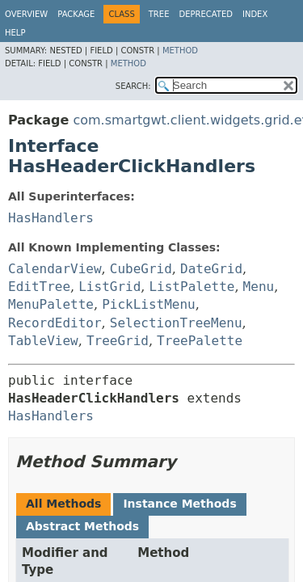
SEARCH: (133, 86)
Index (254, 14)
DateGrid (211, 268)
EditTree (39, 286)
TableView (43, 340)
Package (76, 14)
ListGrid (109, 286)
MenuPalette (51, 304)
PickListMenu (149, 304)
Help (15, 32)
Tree (159, 14)
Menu (259, 286)
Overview (26, 14)
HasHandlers (51, 218)
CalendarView (55, 268)
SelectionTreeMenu (176, 323)
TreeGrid (117, 340)
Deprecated (206, 14)
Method (180, 50)
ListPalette (191, 286)
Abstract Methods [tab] (82, 526)
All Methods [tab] (63, 503)
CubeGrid (141, 268)
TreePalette (199, 340)
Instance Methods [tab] (179, 503)
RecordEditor (55, 323)
